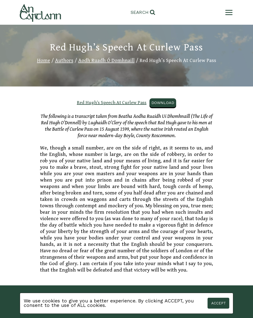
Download (162, 102)
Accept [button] (218, 303)
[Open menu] (228, 12)
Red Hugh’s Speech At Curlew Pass (112, 102)
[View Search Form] (142, 12)
